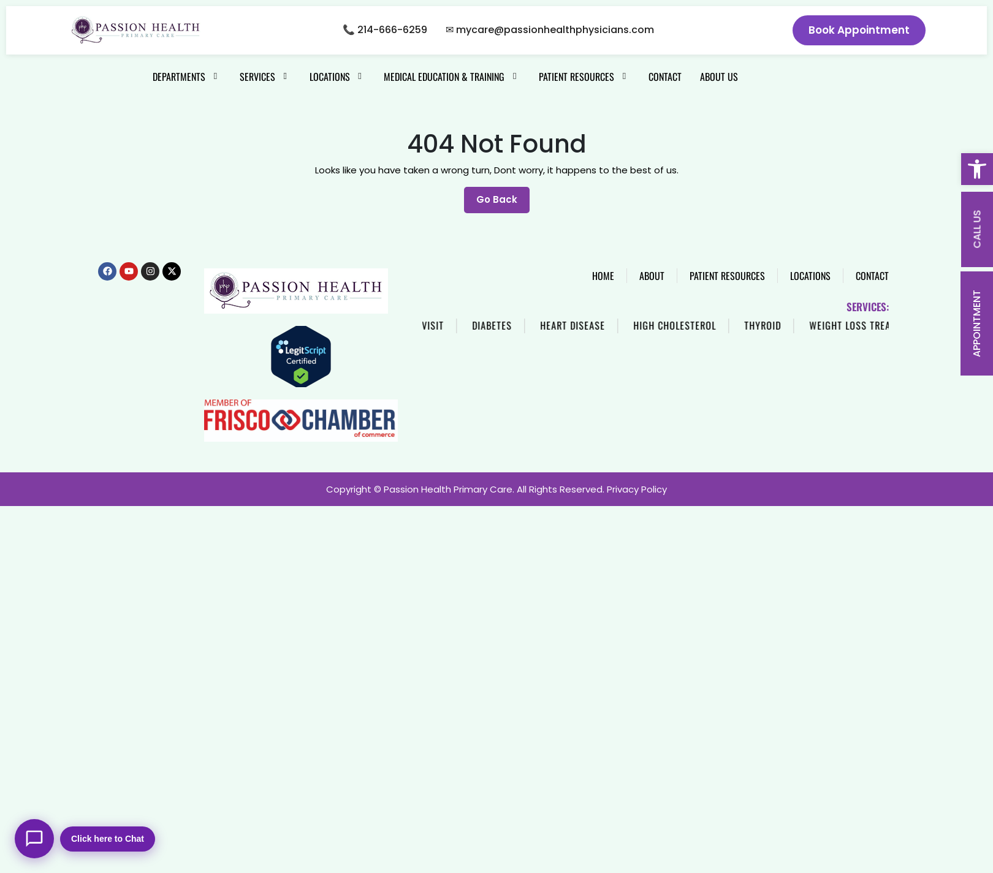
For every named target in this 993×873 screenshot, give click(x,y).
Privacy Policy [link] (637, 489)
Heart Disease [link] (623, 325)
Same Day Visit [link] (461, 325)
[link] (977, 169)
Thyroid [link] (813, 325)
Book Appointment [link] (859, 30)
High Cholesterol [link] (725, 325)
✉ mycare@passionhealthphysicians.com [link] (550, 30)
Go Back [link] (503, 196)
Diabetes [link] (543, 325)
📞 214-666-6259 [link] (385, 30)
